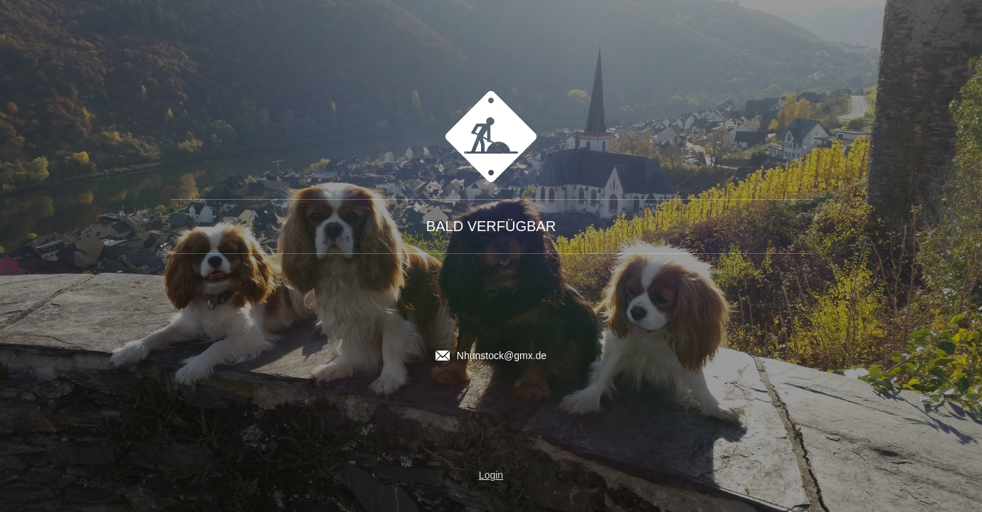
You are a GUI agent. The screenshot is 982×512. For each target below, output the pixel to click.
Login (491, 475)
